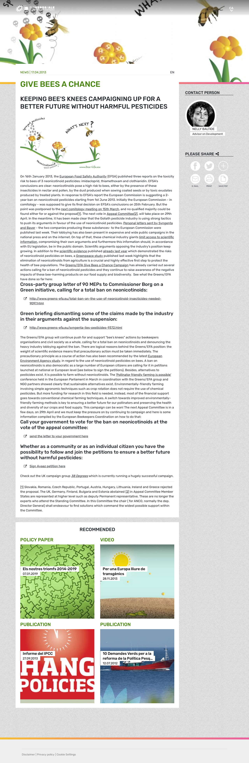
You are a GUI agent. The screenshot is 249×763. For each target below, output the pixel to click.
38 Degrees (79, 476)
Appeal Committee (120, 214)
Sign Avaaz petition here (47, 466)
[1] (79, 214)
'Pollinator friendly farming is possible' (143, 375)
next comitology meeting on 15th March (90, 209)
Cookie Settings (66, 754)
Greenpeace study (89, 256)
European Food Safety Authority (83, 176)
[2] (136, 214)
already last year (115, 251)
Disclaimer (28, 754)
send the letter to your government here (59, 436)
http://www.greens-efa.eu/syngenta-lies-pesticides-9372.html (76, 327)
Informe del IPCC (38, 653)
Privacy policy (45, 754)
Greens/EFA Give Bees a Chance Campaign (97, 265)
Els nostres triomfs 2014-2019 (50, 569)
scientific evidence (73, 251)
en (172, 72)
